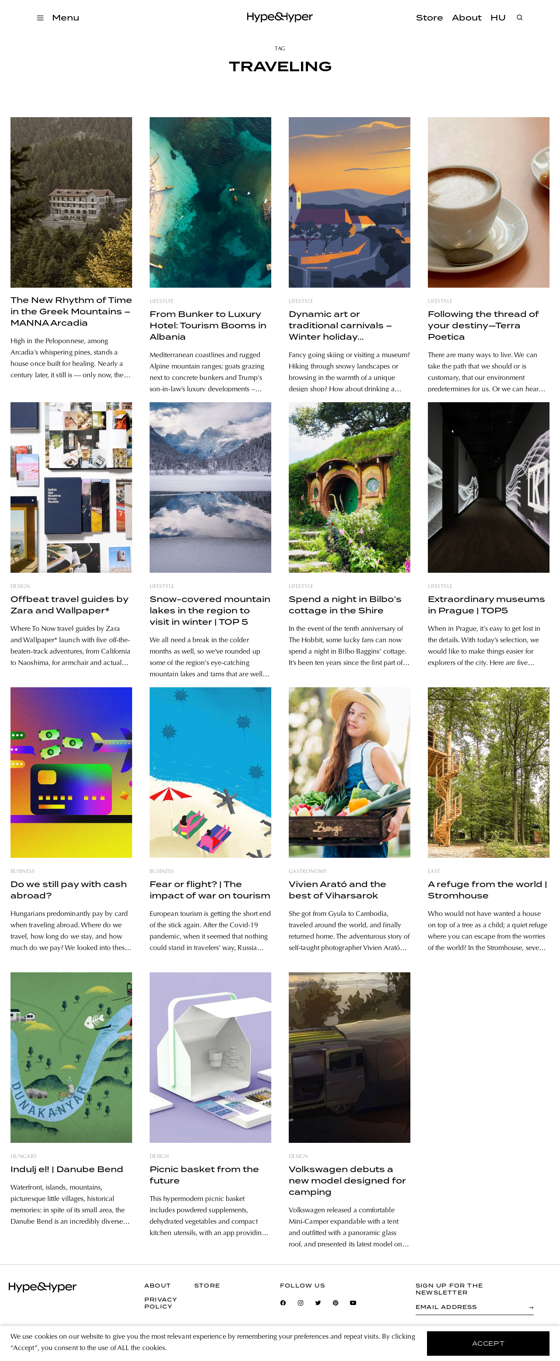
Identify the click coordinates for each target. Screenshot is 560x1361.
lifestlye (162, 301)
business (22, 871)
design (20, 586)
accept (488, 1343)
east (434, 871)
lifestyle (301, 301)
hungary (23, 1156)
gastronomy (308, 871)
